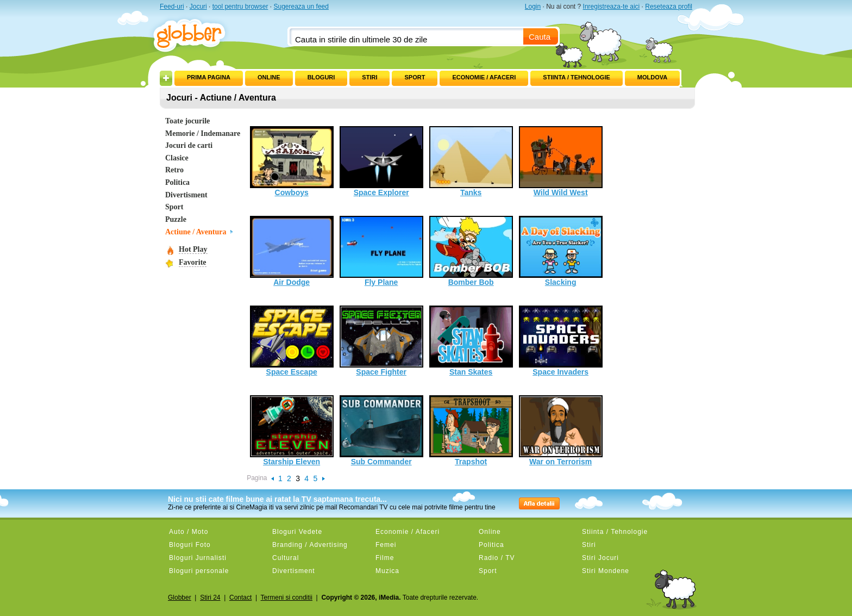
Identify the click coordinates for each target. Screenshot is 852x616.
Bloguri (321, 77)
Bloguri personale (199, 571)
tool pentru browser (240, 6)
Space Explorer (381, 161)
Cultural (285, 558)
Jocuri (198, 6)
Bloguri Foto (190, 545)
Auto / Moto (188, 532)
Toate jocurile (187, 121)
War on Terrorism (561, 430)
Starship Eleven (292, 430)
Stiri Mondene (605, 571)
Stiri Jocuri (600, 558)
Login (533, 6)
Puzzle (175, 219)
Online (269, 77)
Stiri (369, 77)
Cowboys (292, 161)
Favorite (192, 262)
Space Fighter (381, 341)
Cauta (539, 36)
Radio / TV (497, 558)
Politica (177, 182)
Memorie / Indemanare (202, 133)
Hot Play (193, 249)
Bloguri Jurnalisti (198, 558)
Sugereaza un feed (300, 6)
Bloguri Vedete (297, 532)
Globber (179, 597)
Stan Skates (471, 341)
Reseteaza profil (668, 6)
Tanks (471, 161)
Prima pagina (208, 77)
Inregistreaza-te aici (611, 6)
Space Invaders (561, 341)
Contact (240, 597)
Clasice (177, 158)
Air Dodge (292, 251)
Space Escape (292, 341)
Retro (174, 170)
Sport (414, 77)
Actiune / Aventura (196, 232)
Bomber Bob (471, 251)
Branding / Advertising (310, 545)
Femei (385, 545)
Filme (384, 558)
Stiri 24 (210, 597)
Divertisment (186, 195)
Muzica (387, 571)
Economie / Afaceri (484, 77)
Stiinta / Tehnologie (576, 77)
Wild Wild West (561, 161)
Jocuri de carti (188, 145)
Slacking (561, 251)
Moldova (652, 77)
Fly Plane (381, 251)
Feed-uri (172, 6)
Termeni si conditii (286, 597)
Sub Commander (381, 430)
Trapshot (471, 430)
